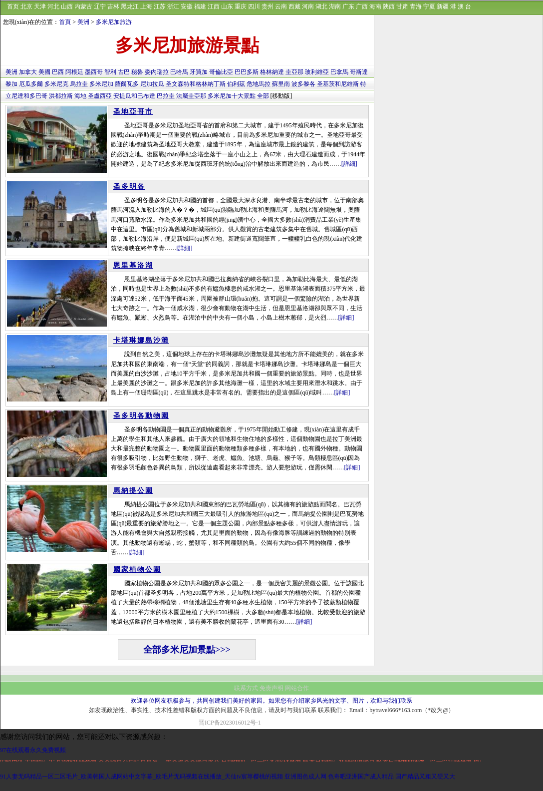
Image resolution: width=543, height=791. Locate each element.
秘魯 (137, 71)
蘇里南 (281, 83)
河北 (53, 6)
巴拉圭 (166, 95)
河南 (308, 6)
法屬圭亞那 (191, 95)
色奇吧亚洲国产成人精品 (361, 776)
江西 (214, 6)
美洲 (83, 21)
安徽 (187, 6)
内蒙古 (83, 6)
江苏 (160, 6)
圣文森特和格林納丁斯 (196, 83)
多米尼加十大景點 (232, 95)
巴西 (58, 71)
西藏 (294, 6)
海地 (80, 95)
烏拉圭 (79, 83)
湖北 (321, 6)
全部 (263, 95)
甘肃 (402, 6)
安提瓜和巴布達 (134, 95)
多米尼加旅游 (114, 21)
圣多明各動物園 (141, 415)
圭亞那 (294, 71)
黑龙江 (130, 6)
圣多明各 (129, 186)
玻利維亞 (317, 71)
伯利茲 (236, 83)
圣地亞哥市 (133, 111)
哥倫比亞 (221, 71)
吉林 (113, 6)
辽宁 (100, 6)
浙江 (173, 6)
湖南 (335, 6)
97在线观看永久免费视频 (33, 750)
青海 (416, 6)
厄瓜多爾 (31, 83)
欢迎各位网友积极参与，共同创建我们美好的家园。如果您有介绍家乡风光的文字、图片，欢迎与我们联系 (271, 700)
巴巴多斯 (247, 71)
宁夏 (429, 6)
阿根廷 (74, 71)
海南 (375, 6)
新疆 (443, 6)
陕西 (389, 6)
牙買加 (199, 71)
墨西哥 (94, 71)
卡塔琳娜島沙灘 (141, 340)
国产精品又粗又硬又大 (425, 776)
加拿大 (28, 71)
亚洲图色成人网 (305, 776)
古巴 (124, 71)
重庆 (241, 6)
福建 (200, 6)
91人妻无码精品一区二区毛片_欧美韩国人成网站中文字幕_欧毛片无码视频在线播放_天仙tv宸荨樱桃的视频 (141, 776)
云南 (281, 6)
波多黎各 (303, 83)
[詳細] (349, 163)
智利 (110, 71)
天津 (40, 6)
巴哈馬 (179, 71)
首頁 (65, 21)
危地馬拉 (259, 83)
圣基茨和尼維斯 (338, 83)
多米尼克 (56, 83)
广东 (348, 6)
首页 (13, 6)
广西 (362, 6)
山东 (227, 6)
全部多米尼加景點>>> (187, 650)
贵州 (267, 6)
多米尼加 (101, 83)
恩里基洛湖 (133, 265)
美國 (44, 71)
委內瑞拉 (157, 71)
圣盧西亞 (100, 95)
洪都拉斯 (61, 95)
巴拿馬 (339, 71)
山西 (67, 6)
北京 (26, 6)
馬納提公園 (133, 490)
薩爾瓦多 (127, 83)
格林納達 (272, 71)
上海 (146, 6)
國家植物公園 (137, 569)
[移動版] (281, 95)
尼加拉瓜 (152, 83)
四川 (254, 6)
